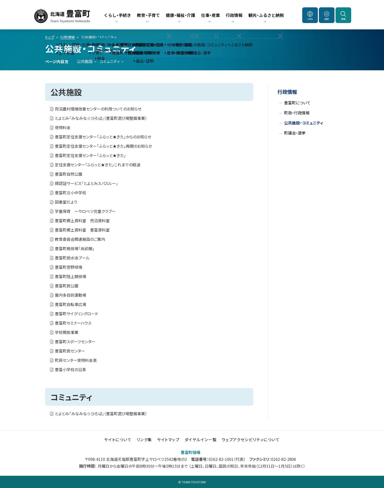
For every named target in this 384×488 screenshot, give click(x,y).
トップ (49, 37)
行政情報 (67, 37)
